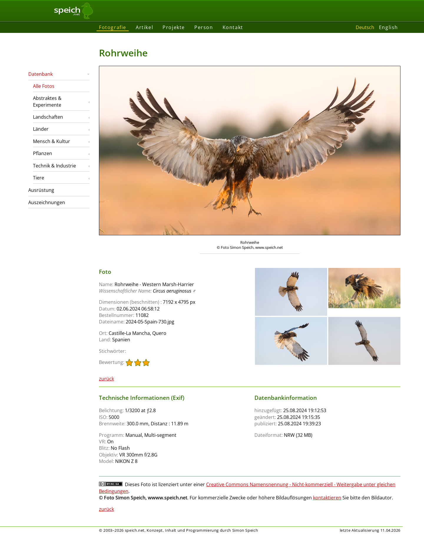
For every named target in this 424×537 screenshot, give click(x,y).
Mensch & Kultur (51, 141)
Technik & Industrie (54, 165)
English (388, 27)
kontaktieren (327, 497)
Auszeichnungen (46, 202)
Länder (41, 129)
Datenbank (40, 74)
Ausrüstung (41, 190)
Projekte (174, 27)
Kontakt (233, 27)
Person (203, 27)
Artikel (144, 27)
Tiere (38, 177)
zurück (106, 378)
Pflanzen (42, 153)
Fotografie (112, 27)
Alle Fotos (43, 86)
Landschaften (48, 117)
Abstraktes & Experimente (47, 101)
